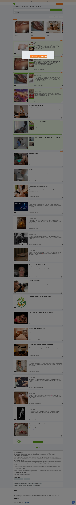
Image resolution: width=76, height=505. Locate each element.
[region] (38, 55)
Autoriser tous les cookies (43, 56)
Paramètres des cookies (33, 56)
